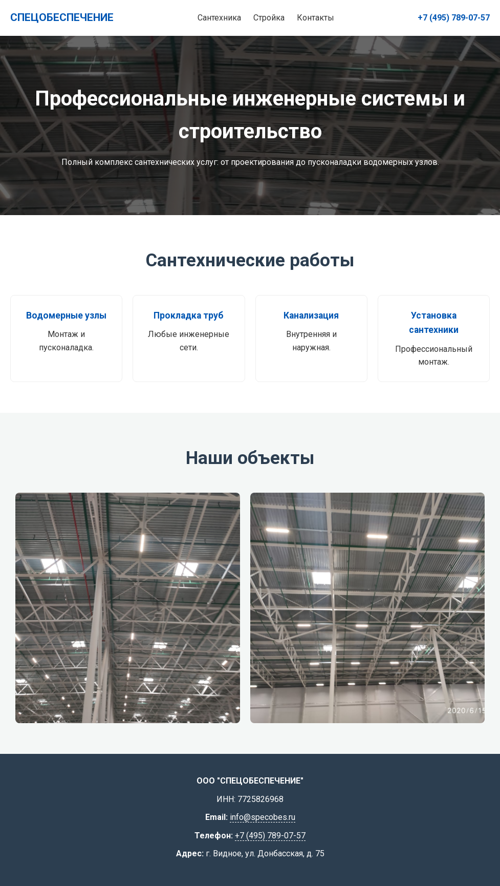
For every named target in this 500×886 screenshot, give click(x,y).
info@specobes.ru (262, 817)
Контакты (315, 18)
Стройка (269, 18)
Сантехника (219, 18)
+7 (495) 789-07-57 (454, 18)
